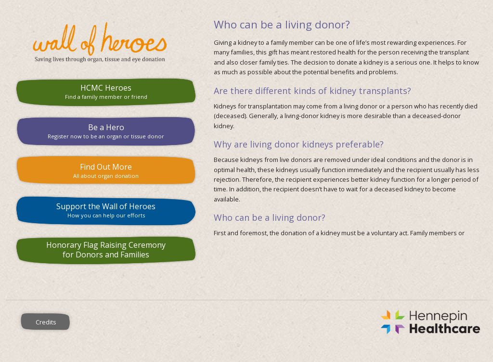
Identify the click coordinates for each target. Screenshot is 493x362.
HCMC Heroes (106, 91)
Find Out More (106, 170)
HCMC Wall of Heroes (106, 42)
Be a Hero (106, 131)
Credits (46, 322)
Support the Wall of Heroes (106, 210)
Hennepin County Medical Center (286, 322)
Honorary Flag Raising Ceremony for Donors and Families (106, 250)
